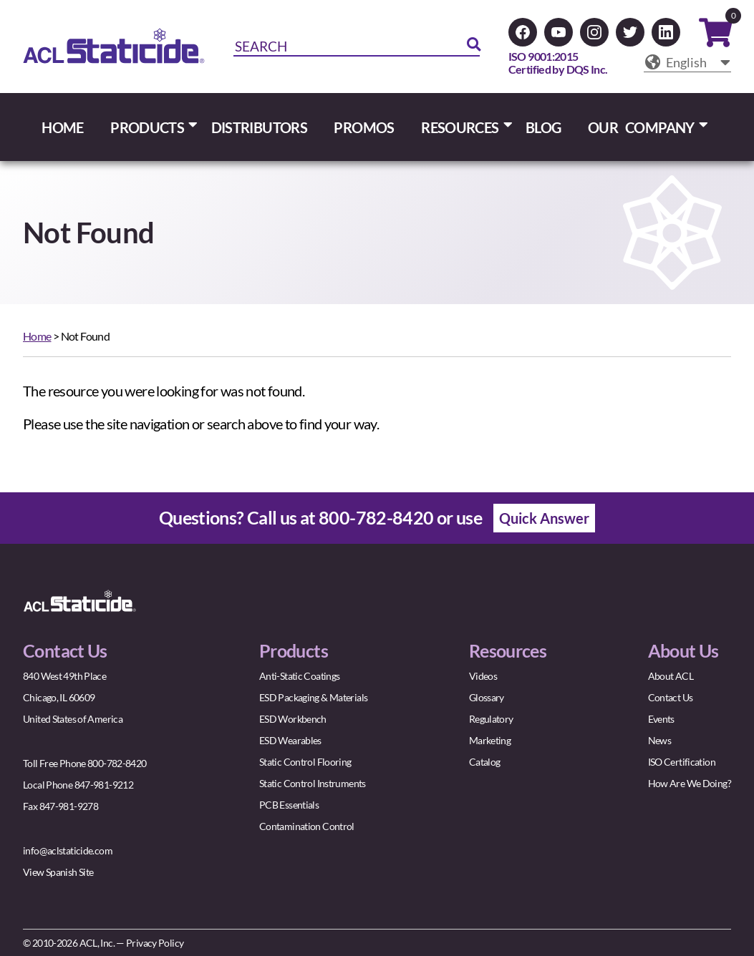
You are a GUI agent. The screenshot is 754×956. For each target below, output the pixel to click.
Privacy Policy (154, 943)
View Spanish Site (58, 872)
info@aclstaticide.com (67, 850)
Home (37, 336)
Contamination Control (306, 826)
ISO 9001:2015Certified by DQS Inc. (558, 62)
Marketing (490, 740)
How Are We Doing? (689, 783)
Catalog (485, 762)
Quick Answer (544, 518)
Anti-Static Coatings (299, 676)
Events (661, 719)
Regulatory (491, 719)
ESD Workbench (293, 719)
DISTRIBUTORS (259, 127)
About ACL (670, 676)
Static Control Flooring (305, 762)
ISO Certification (681, 762)
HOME (63, 127)
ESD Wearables (290, 740)
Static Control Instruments (312, 783)
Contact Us (670, 697)
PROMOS (364, 127)
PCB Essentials (289, 805)
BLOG (543, 127)
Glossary (486, 697)
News (660, 740)
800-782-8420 (376, 517)
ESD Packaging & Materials (313, 697)
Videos (483, 676)
